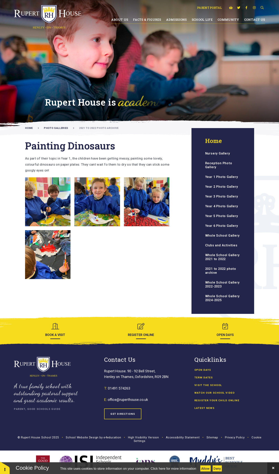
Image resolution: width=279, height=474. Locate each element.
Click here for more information (173, 468)
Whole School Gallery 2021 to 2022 (222, 257)
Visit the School (208, 385)
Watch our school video (214, 392)
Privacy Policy (235, 437)
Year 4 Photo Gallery (221, 206)
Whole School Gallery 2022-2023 (222, 284)
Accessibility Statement (183, 437)
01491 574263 (119, 388)
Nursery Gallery (217, 153)
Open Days (202, 369)
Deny (217, 468)
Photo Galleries (56, 128)
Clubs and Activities (221, 245)
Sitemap (212, 437)
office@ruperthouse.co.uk (128, 400)
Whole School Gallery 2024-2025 (222, 298)
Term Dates (203, 377)
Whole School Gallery (222, 235)
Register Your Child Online (216, 400)
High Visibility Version (143, 437)
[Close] (273, 468)
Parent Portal (209, 8)
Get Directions (122, 413)
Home (29, 128)
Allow (205, 468)
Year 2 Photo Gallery (221, 187)
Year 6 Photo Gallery (221, 226)
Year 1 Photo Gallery (221, 177)
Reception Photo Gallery (218, 165)
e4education (112, 437)
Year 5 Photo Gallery (221, 216)
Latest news (204, 408)
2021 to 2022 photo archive (99, 128)
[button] (5, 467)
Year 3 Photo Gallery (221, 196)
